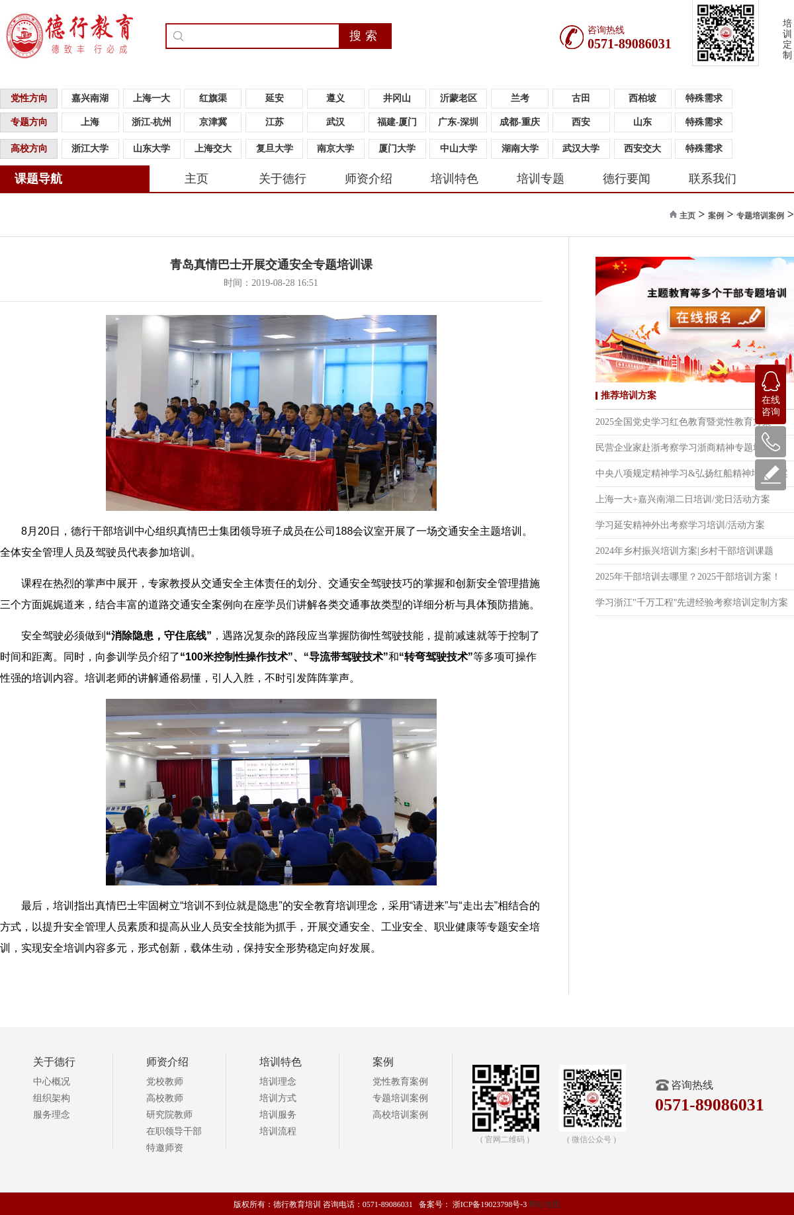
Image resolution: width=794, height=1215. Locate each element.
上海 (90, 122)
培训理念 (277, 1082)
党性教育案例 (400, 1082)
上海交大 (213, 149)
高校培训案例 (400, 1115)
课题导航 (38, 178)
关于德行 (282, 178)
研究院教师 (169, 1115)
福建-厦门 (397, 122)
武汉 (335, 122)
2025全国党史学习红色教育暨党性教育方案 (684, 422)
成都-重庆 (520, 122)
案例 (716, 215)
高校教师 (164, 1098)
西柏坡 (642, 98)
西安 (581, 122)
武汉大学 (580, 149)
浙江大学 (90, 149)
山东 (642, 122)
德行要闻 (626, 178)
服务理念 (51, 1115)
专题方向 (29, 122)
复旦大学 (274, 149)
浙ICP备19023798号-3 (490, 1204)
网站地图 (544, 1204)
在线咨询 (771, 391)
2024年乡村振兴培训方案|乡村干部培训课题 (684, 551)
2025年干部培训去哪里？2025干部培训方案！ (688, 577)
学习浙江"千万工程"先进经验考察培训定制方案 (692, 603)
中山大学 (458, 149)
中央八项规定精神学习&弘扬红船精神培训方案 (692, 473)
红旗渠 (213, 98)
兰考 (520, 98)
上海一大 (151, 98)
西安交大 (642, 149)
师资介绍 (368, 178)
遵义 (335, 98)
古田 (581, 98)
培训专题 (540, 178)
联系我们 (712, 178)
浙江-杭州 (152, 122)
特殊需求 (704, 98)
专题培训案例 (760, 215)
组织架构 (51, 1098)
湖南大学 (520, 149)
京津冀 (213, 122)
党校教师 (164, 1082)
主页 (196, 178)
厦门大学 (397, 149)
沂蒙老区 (458, 98)
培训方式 (277, 1098)
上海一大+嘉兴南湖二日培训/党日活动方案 (683, 499)
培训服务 (277, 1115)
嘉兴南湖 (90, 98)
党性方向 (29, 98)
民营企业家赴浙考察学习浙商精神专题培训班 (688, 448)
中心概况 (51, 1082)
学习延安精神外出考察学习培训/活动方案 (680, 525)
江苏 (274, 122)
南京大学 (335, 149)
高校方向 (29, 149)
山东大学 (151, 149)
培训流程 (277, 1131)
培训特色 (454, 178)
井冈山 (397, 98)
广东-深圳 (458, 122)
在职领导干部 (174, 1131)
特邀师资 (164, 1148)
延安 (274, 98)
